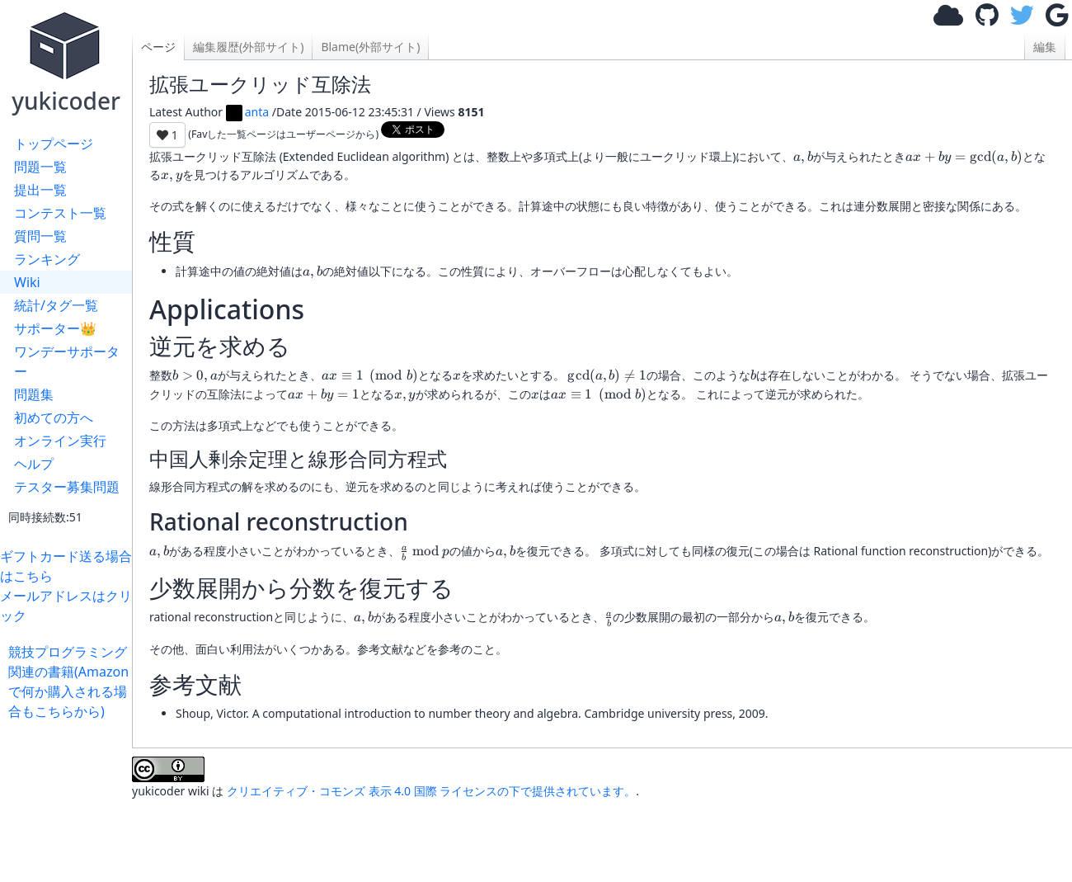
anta (247, 112)
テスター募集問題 (67, 487)
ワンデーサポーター (67, 361)
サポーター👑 (55, 328)
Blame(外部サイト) (370, 46)
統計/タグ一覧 (56, 305)
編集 (1044, 46)
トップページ (53, 143)
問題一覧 (40, 167)
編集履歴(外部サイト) (248, 46)
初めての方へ (53, 417)
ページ (158, 46)
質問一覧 (40, 236)
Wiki (27, 282)
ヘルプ (34, 464)
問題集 (34, 394)
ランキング (47, 259)
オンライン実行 (60, 441)
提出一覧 (40, 190)
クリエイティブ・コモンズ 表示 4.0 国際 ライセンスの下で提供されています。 (431, 791)
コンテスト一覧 (60, 213)
